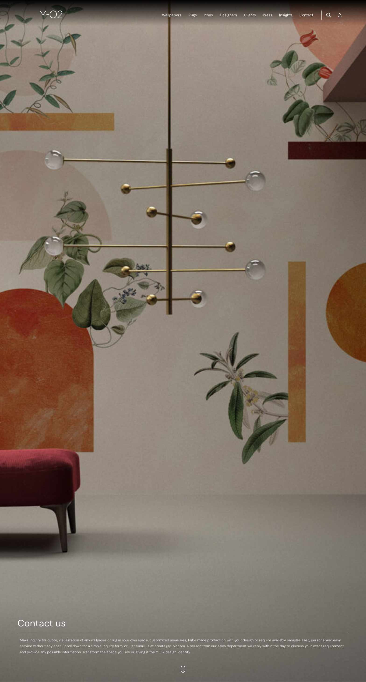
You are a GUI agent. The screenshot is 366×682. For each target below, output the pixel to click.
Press (267, 15)
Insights (285, 15)
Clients (250, 15)
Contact (306, 15)
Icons (208, 15)
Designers (228, 15)
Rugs (192, 15)
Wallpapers (171, 15)
